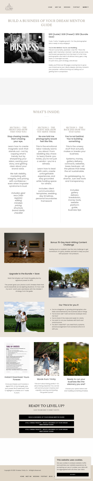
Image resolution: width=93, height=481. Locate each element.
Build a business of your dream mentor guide (46, 417)
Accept (72, 474)
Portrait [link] (76, 7)
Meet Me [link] (58, 7)
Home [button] (22, 476)
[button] (86, 7)
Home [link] (50, 7)
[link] (9, 7)
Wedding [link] (67, 7)
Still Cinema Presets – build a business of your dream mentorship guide (46, 424)
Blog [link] (51, 476)
